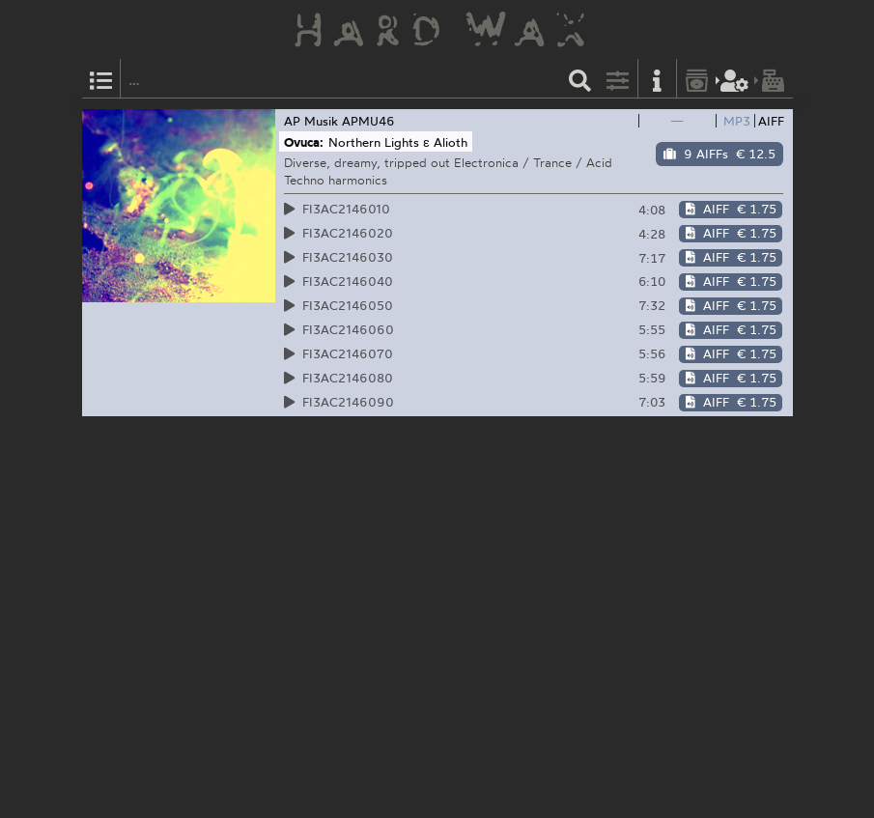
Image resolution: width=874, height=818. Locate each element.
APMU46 (368, 120)
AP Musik (311, 120)
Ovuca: (304, 142)
